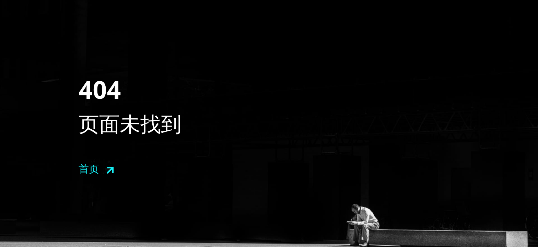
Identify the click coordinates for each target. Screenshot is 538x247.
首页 (89, 169)
